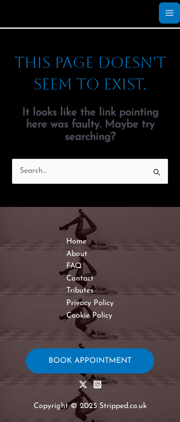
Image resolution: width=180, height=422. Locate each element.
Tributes (80, 290)
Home (76, 241)
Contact (80, 278)
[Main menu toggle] (169, 13)
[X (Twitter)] (83, 384)
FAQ (74, 266)
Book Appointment (90, 361)
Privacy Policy (90, 303)
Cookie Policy (89, 316)
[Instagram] (97, 384)
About (76, 254)
